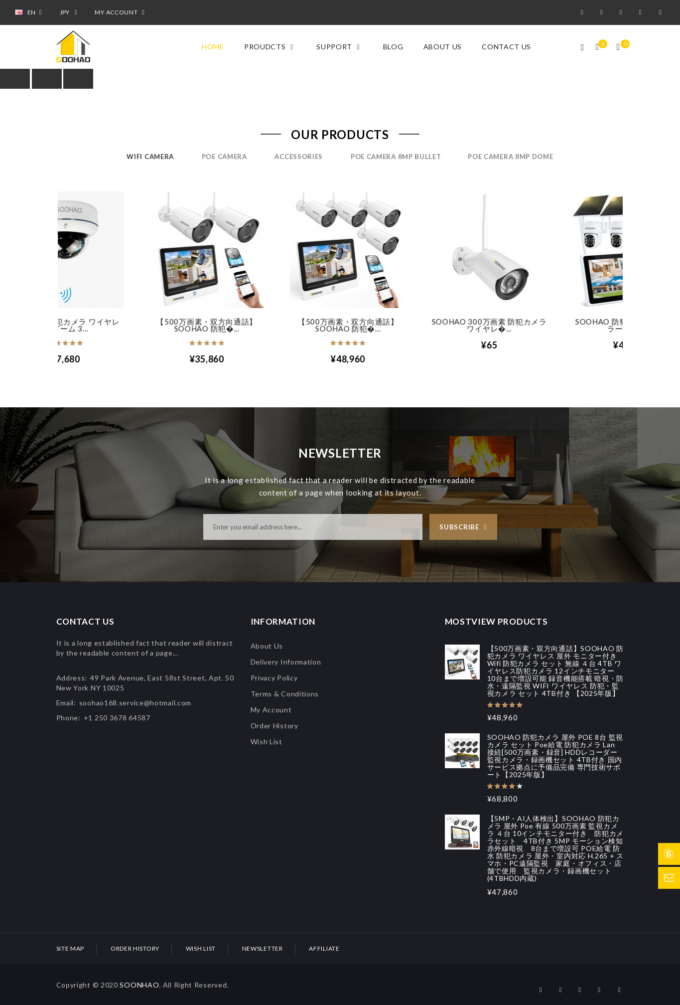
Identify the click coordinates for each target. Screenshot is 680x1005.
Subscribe (459, 527)
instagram (642, 12)
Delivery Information (286, 662)
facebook (583, 12)
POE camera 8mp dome (510, 157)
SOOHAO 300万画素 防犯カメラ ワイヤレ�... (552, 325)
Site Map (70, 948)
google (602, 12)
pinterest (662, 12)
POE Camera (224, 157)
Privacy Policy (274, 677)
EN (30, 12)
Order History (274, 725)
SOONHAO (139, 985)
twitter (622, 12)
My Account (271, 709)
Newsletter (262, 948)
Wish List (266, 741)
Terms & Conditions (285, 693)
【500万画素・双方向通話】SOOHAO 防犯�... (269, 325)
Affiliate (324, 948)
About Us (267, 646)
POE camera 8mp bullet (396, 157)
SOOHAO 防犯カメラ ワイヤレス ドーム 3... (128, 325)
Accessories (298, 157)
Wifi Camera (150, 157)
